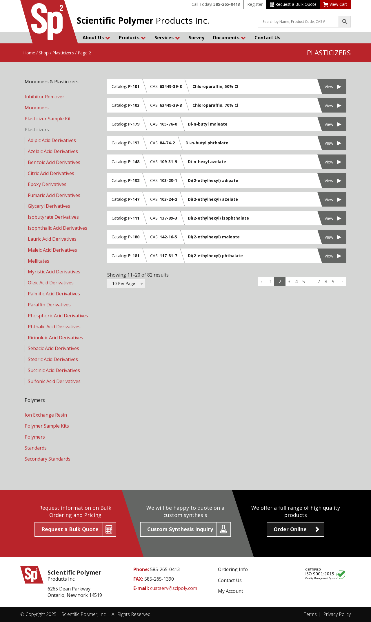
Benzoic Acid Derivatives (54, 162)
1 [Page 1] (270, 281)
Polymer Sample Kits (47, 426)
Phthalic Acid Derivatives (54, 326)
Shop (44, 53)
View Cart (335, 4)
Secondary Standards (47, 459)
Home (29, 53)
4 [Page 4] (296, 281)
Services (167, 37)
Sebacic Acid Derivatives (53, 348)
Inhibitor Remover (44, 96)
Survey (196, 37)
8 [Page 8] (326, 281)
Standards (36, 448)
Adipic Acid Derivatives (52, 140)
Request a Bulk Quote (293, 4)
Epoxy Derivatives (47, 184)
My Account (230, 591)
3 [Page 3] (289, 281)
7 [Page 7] (318, 281)
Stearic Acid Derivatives (53, 359)
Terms (310, 614)
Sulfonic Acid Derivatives (54, 381)
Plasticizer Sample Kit (48, 118)
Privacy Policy (337, 614)
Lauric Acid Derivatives (52, 239)
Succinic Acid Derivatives (54, 370)
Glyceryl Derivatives (49, 206)
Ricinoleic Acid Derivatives (55, 337)
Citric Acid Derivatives (51, 173)
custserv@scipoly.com (173, 588)
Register (255, 4)
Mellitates (38, 261)
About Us (96, 37)
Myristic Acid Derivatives (54, 271)
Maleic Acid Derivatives (52, 250)
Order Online (290, 529)
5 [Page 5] (303, 281)
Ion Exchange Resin (46, 415)
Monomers (37, 107)
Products (132, 37)
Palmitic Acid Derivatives (54, 293)
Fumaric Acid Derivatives (54, 195)
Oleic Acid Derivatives (51, 282)
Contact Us (267, 37)
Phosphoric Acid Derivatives (58, 315)
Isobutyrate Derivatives (53, 217)
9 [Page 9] (333, 281)
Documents (229, 37)
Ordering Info (233, 569)
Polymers (35, 437)
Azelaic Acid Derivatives (53, 151)
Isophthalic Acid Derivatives (57, 228)
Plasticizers (63, 53)
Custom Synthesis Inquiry (180, 529)
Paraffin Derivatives (49, 304)
